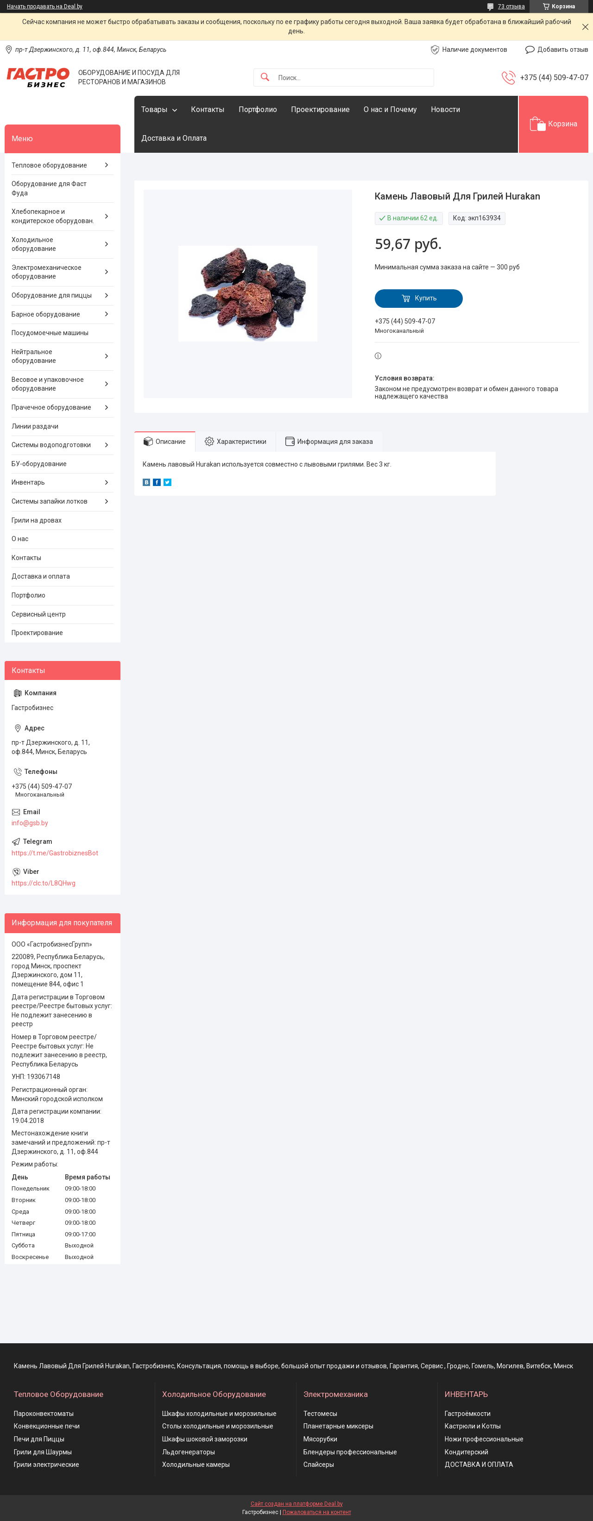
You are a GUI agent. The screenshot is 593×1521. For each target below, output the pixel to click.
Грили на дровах (37, 520)
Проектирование (320, 109)
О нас (20, 538)
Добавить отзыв (562, 49)
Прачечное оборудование (51, 407)
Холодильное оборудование (34, 244)
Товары (154, 109)
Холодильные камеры (196, 1464)
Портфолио (258, 109)
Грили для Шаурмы (43, 1452)
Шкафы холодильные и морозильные (219, 1413)
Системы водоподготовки (51, 445)
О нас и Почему (390, 109)
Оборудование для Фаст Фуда (49, 188)
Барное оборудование (46, 314)
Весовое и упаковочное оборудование (48, 384)
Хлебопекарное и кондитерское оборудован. (53, 216)
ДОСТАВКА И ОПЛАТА (479, 1464)
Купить (426, 298)
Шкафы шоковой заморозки (204, 1439)
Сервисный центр (39, 614)
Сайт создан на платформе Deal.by (297, 1504)
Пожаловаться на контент (317, 1512)
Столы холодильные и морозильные (217, 1426)
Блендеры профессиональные (350, 1452)
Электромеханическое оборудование (47, 272)
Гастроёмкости (468, 1413)
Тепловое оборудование (49, 165)
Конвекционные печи (47, 1426)
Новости (445, 109)
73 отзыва (511, 6)
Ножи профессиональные (484, 1439)
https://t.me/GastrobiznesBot (55, 853)
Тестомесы (320, 1413)
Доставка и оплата (41, 576)
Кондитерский (466, 1452)
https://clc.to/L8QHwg (44, 883)
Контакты (208, 109)
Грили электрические (46, 1464)
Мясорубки (320, 1439)
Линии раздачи (35, 426)
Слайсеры (318, 1464)
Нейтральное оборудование (34, 356)
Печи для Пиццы (39, 1439)
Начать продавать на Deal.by (44, 6)
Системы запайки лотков (50, 501)
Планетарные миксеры (338, 1426)
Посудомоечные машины (50, 333)
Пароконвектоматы (44, 1413)
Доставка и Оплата (174, 138)
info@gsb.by (30, 823)
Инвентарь (28, 482)
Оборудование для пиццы (52, 295)
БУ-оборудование (39, 464)
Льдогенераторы (188, 1452)
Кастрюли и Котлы (473, 1426)
